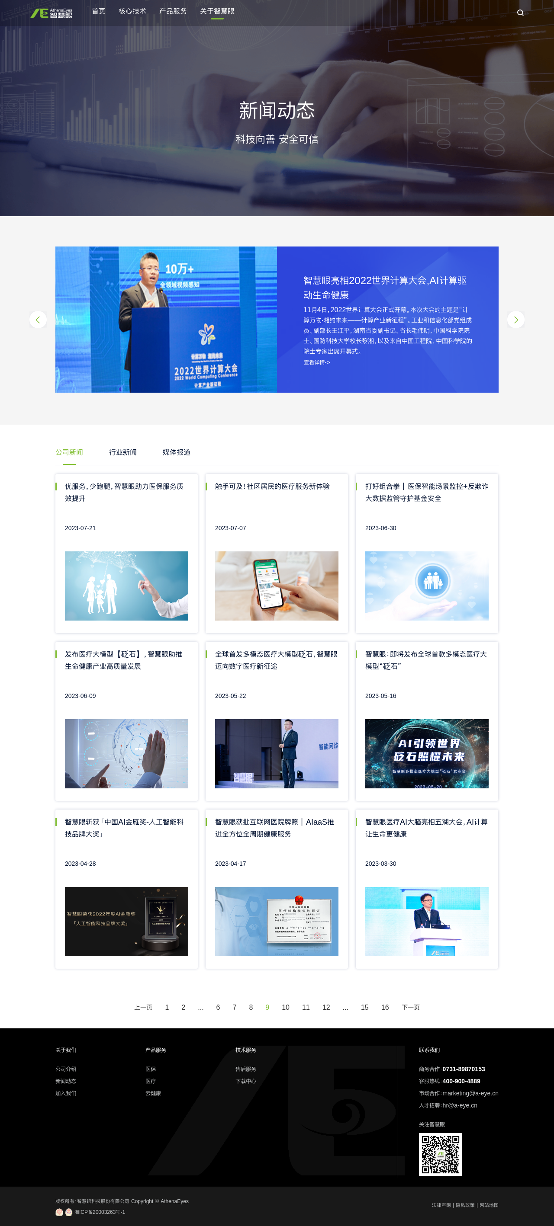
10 (286, 1007)
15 (365, 1007)
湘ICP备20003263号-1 (90, 1212)
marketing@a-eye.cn (471, 1093)
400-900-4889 (461, 1081)
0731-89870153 (464, 1069)
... (200, 1007)
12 (326, 1007)
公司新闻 (69, 452)
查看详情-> (317, 362)
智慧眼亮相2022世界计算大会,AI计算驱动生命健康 (385, 287)
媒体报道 (176, 452)
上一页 (143, 1007)
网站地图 (489, 1205)
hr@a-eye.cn (460, 1105)
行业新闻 (123, 452)
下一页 (411, 1007)
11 (306, 1007)
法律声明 (441, 1205)
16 (385, 1007)
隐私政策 (465, 1205)
